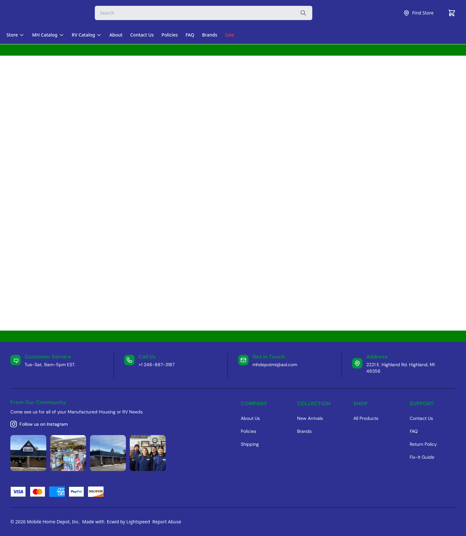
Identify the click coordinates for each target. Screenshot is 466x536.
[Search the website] (303, 13)
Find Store (418, 13)
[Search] (203, 13)
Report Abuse (166, 522)
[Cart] (451, 12)
